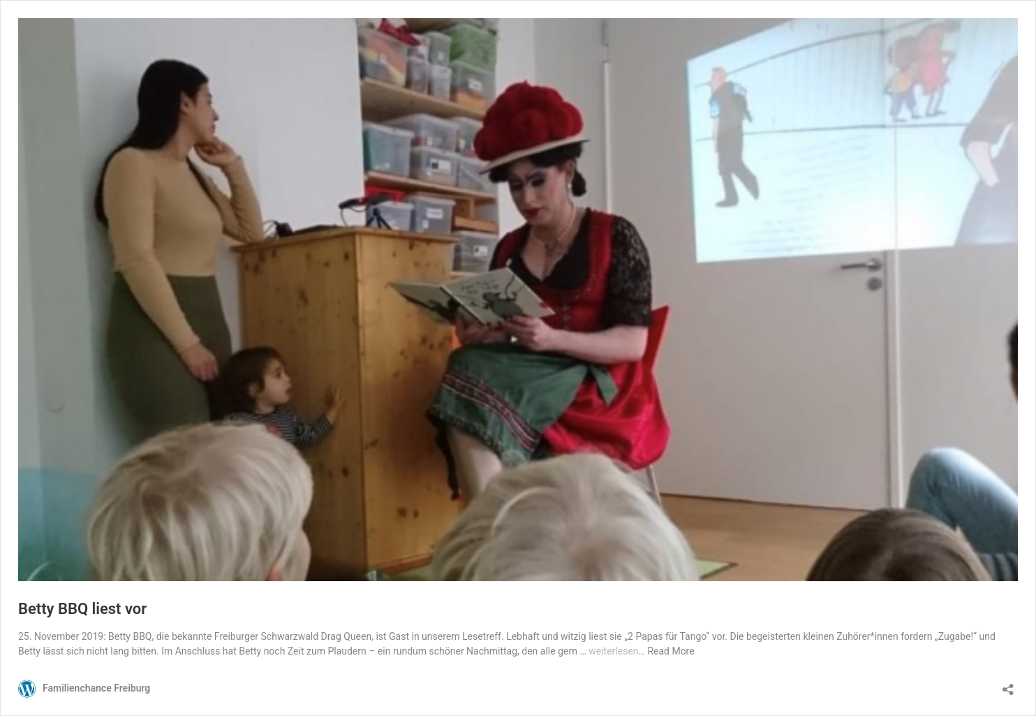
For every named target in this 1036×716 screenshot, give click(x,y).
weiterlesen (613, 651)
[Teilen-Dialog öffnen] (1008, 685)
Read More (670, 651)
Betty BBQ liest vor (82, 609)
